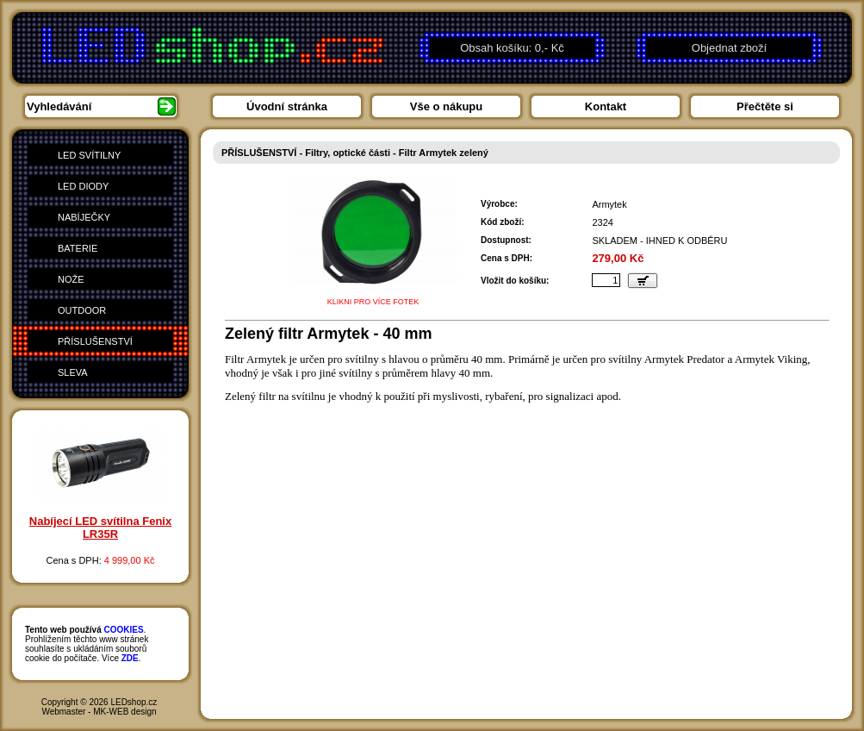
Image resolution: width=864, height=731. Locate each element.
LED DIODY (83, 186)
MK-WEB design (124, 711)
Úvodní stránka (286, 106)
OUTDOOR (82, 310)
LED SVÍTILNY (89, 155)
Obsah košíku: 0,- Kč (512, 47)
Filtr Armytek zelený (443, 152)
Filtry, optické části (347, 152)
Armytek (609, 204)
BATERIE (77, 248)
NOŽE (71, 279)
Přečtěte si (765, 106)
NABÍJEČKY (84, 217)
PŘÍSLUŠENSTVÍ (95, 341)
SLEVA (73, 372)
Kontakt (605, 106)
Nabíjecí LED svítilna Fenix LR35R (100, 527)
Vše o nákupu (446, 106)
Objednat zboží (729, 47)
